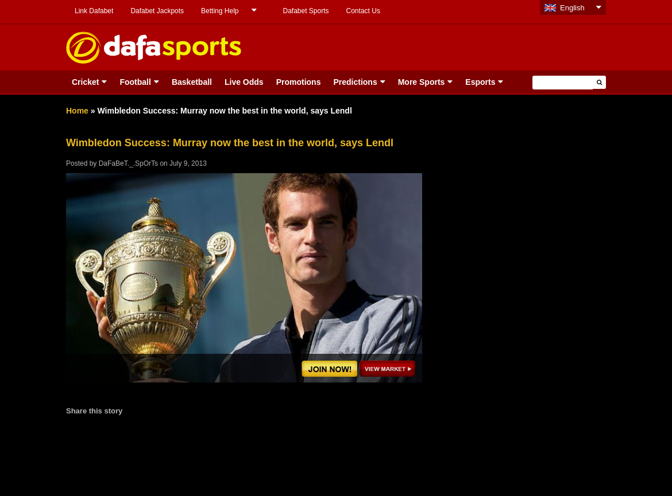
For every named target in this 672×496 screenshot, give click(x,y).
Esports (480, 82)
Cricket (85, 82)
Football (134, 82)
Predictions (355, 82)
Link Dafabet (94, 11)
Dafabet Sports (306, 11)
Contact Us (363, 11)
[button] (599, 82)
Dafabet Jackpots (157, 11)
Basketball (192, 82)
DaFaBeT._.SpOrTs (128, 163)
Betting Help (219, 11)
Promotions (298, 82)
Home (77, 110)
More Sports (421, 82)
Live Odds (244, 82)
